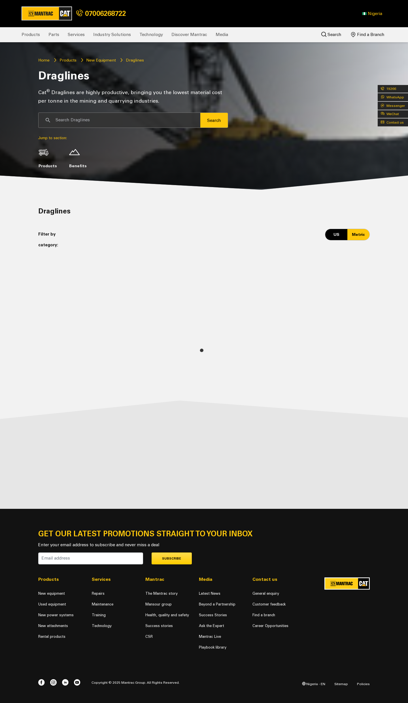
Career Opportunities (270, 626)
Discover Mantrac (189, 34)
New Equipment (101, 60)
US (336, 234)
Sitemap (341, 684)
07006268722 (101, 13)
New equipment (51, 593)
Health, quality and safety (167, 615)
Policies (363, 684)
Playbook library (212, 647)
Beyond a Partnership (217, 604)
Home (44, 60)
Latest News (209, 593)
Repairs (98, 593)
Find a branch (263, 615)
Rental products (51, 636)
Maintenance (102, 604)
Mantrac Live (210, 636)
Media (222, 34)
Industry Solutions (112, 34)
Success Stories (213, 615)
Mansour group (158, 604)
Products (31, 34)
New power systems (56, 615)
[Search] (119, 120)
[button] (372, 13)
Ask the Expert (211, 626)
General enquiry (265, 593)
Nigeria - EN (313, 684)
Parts (53, 34)
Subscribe (171, 558)
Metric (358, 234)
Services (76, 34)
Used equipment (52, 604)
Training (99, 615)
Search (331, 34)
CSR (149, 636)
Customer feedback (269, 604)
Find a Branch (367, 34)
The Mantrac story (161, 593)
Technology (151, 34)
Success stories (159, 626)
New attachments (53, 626)
